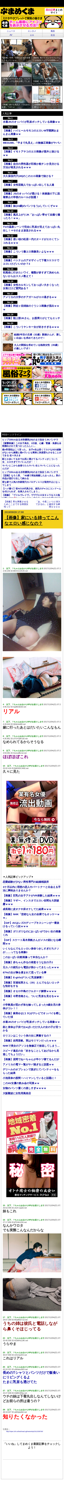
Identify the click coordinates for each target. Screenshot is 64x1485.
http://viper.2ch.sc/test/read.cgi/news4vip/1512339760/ (24, 1431)
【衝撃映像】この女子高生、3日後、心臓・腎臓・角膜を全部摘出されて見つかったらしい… (31, 444)
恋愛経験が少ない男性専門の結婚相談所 (26, 881)
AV (11, 35)
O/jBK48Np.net (20, 1393)
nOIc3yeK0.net (20, 1355)
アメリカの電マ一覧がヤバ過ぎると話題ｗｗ (28, 1064)
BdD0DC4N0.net (21, 768)
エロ (32, 35)
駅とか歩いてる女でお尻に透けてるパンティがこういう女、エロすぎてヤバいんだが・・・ (30, 460)
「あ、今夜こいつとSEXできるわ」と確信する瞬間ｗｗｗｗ (48, 504)
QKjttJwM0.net (19, 724)
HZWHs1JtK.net (21, 1340)
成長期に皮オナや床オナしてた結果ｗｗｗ (27, 909)
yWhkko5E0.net (21, 1369)
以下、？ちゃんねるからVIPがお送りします (24, 568)
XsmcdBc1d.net (19, 753)
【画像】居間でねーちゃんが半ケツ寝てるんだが (31, 1059)
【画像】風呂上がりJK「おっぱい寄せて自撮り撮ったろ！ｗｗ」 (31, 215)
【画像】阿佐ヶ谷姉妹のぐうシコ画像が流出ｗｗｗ (31, 306)
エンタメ (32, 31)
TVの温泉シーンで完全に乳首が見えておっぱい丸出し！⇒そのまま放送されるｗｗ (31, 227)
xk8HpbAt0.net (20, 1412)
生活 (53, 35)
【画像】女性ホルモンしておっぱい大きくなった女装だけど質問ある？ (31, 285)
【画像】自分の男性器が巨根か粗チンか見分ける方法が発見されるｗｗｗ (31, 164)
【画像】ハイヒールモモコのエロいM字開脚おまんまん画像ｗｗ (31, 130)
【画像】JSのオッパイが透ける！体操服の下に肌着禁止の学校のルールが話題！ (31, 194)
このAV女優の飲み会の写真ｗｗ (21, 1083)
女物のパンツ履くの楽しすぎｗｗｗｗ (24, 1088)
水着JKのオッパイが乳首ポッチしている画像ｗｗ (31, 1021)
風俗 (53, 31)
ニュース (11, 31)
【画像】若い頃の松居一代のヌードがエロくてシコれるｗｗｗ (31, 239)
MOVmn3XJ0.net (20, 571)
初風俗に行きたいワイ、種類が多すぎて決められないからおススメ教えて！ (31, 273)
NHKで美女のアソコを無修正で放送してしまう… (31, 1045)
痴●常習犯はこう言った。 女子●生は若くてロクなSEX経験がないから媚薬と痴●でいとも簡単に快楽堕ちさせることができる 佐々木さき (31, 452)
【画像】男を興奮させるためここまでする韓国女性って (16, 504)
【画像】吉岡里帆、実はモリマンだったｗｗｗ (29, 1040)
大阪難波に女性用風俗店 (17, 1093)
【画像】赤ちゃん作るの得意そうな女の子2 (28, 962)
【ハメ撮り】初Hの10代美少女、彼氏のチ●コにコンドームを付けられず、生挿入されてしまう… (31, 490)
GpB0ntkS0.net (19, 707)
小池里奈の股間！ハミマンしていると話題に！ (29, 1078)
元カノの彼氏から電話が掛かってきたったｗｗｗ (31, 967)
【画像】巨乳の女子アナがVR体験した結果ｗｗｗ (31, 895)
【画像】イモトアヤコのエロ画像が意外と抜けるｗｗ (31, 152)
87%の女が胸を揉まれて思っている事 (24, 972)
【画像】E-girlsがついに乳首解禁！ (23, 977)
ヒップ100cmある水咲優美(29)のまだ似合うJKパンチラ (30, 439)
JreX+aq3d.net (20, 1208)
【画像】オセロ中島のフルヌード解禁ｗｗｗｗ (29, 991)
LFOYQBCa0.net (20, 739)
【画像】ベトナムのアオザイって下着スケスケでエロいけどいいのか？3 (31, 260)
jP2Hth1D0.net (20, 1222)
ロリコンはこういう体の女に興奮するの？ (27, 1035)
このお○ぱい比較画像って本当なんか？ (25, 957)
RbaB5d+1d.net (21, 1320)
